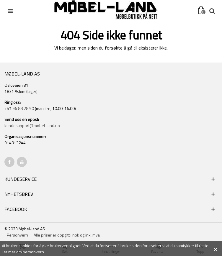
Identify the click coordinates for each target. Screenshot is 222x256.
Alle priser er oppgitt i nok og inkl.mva (67, 235)
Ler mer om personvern (23, 252)
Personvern (17, 235)
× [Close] (215, 248)
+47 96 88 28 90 (19, 108)
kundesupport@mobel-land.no (32, 125)
